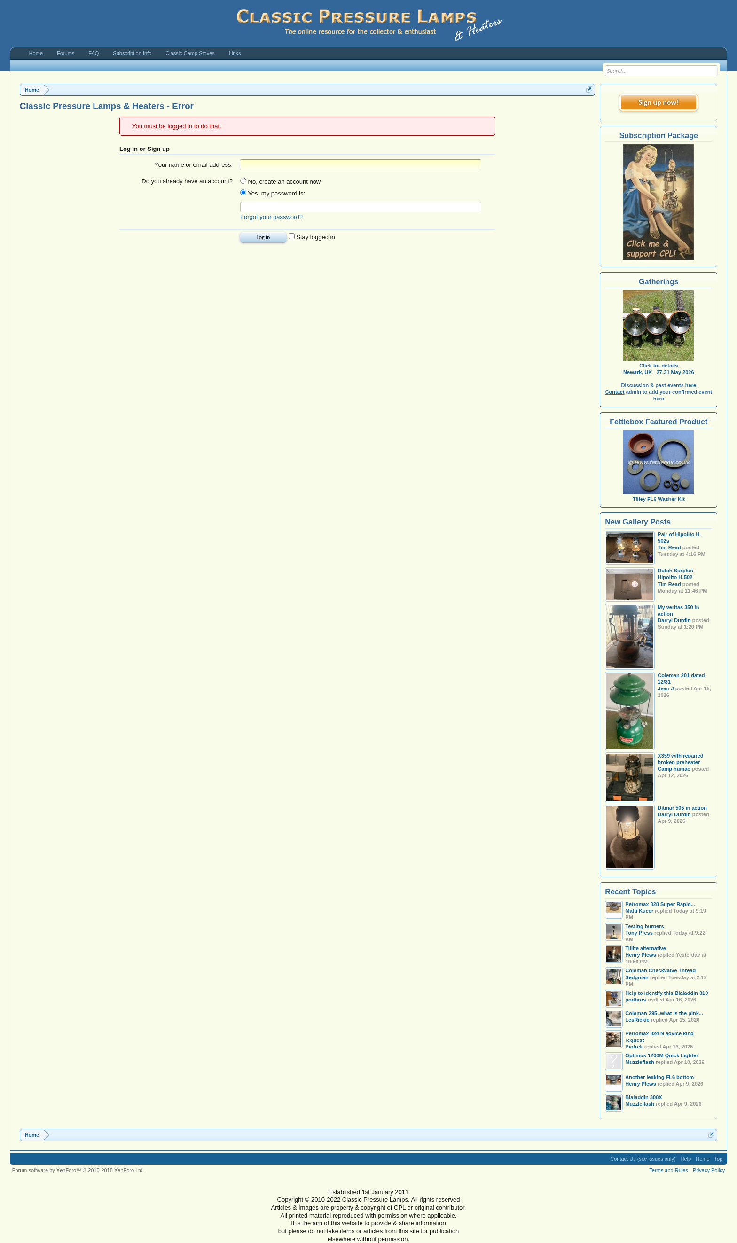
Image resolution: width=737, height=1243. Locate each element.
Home (36, 53)
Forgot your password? (271, 216)
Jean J (666, 688)
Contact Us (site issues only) (642, 1159)
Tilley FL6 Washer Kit (658, 496)
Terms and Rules (668, 1170)
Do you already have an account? (187, 181)
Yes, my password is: (272, 193)
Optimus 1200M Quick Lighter (661, 1055)
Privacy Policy (709, 1170)
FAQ (93, 53)
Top (718, 1159)
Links (235, 53)
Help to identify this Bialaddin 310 (666, 993)
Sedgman (637, 977)
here (690, 385)
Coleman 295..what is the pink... (664, 1013)
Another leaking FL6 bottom (659, 1077)
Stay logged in (312, 237)
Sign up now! (658, 102)
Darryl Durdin (674, 620)
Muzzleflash (639, 1062)
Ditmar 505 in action (682, 808)
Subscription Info (132, 53)
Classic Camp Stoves (190, 53)
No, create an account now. (281, 181)
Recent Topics (630, 892)
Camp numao (674, 769)
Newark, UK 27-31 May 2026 (658, 372)
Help (686, 1159)
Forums (65, 53)
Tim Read (669, 547)
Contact (615, 392)
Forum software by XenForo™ (78, 1170)
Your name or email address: (194, 164)
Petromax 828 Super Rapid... (660, 904)
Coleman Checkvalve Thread (660, 970)
